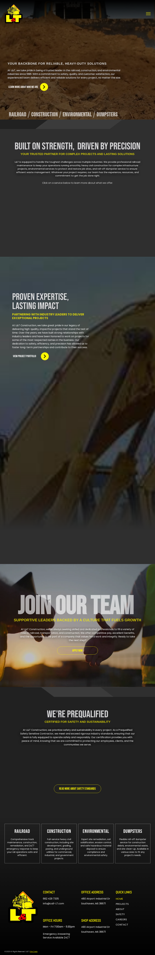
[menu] (148, 14)
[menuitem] (19, 115)
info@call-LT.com (53, 903)
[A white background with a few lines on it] (120, 295)
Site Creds (33, 951)
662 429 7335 (51, 898)
